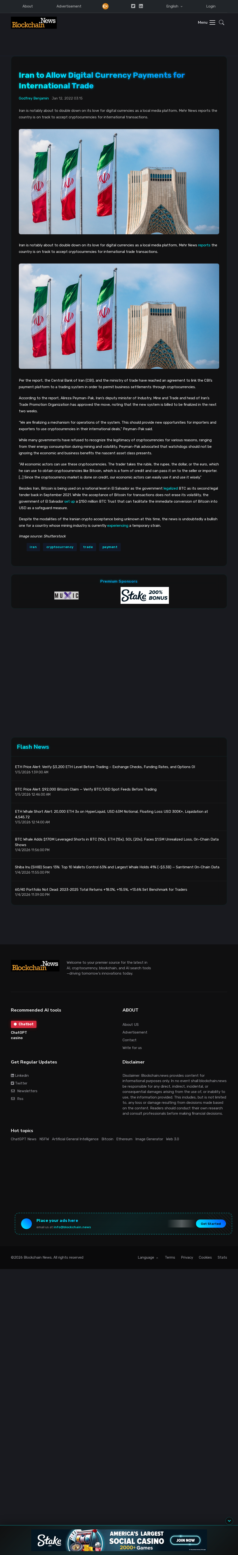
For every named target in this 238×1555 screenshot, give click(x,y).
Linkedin (20, 1075)
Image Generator (149, 1139)
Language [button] (146, 1257)
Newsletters (24, 1091)
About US (131, 1024)
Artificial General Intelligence (75, 1139)
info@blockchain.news (72, 1227)
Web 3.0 (172, 1139)
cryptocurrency (59, 547)
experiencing (117, 525)
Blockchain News (38, 1257)
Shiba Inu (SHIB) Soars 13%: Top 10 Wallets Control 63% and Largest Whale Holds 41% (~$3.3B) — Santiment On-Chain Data (117, 867)
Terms (170, 1257)
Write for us (132, 1048)
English (172, 6)
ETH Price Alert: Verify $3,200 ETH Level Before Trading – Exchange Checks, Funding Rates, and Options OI (105, 767)
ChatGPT (19, 1032)
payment (110, 547)
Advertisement (69, 6)
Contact (130, 1040)
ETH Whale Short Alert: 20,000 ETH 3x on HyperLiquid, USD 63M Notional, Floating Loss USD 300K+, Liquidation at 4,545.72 (111, 814)
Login (211, 6)
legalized (171, 488)
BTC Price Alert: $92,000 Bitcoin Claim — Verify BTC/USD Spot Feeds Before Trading (86, 789)
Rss (17, 1099)
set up (69, 501)
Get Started (211, 1224)
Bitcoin (107, 1139)
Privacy (187, 1257)
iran (33, 547)
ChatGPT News (23, 1139)
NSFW (44, 1139)
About (27, 6)
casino (17, 1038)
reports (204, 245)
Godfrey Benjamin (34, 98)
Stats (222, 1257)
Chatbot (24, 1024)
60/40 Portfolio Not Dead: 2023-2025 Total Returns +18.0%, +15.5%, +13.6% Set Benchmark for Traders (101, 889)
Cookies (205, 1257)
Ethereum (124, 1139)
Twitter (19, 1083)
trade (88, 547)
